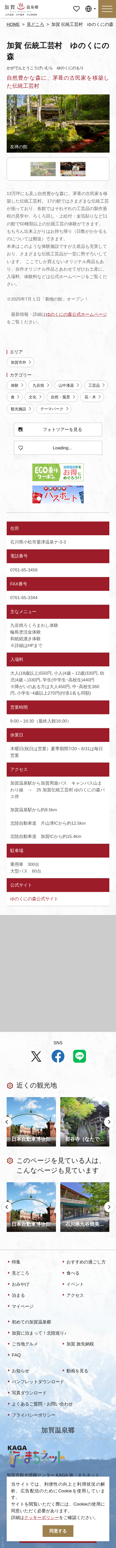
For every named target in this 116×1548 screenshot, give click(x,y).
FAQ (14, 1355)
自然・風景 (63, 397)
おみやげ (18, 1284)
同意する (58, 1531)
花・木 (93, 397)
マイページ (76, 4)
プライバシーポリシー (31, 1415)
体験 (17, 385)
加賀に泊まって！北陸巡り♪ (36, 1333)
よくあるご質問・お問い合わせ (40, 1404)
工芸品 (97, 385)
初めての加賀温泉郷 (29, 1322)
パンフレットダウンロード (35, 1382)
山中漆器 (69, 385)
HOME (13, 24)
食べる (70, 1273)
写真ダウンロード (27, 1393)
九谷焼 (41, 385)
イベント (72, 1284)
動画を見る (75, 1371)
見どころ (35, 24)
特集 (14, 1262)
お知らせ (18, 1371)
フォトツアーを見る (50, 430)
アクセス (72, 1295)
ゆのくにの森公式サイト (34, 898)
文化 (35, 397)
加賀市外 (21, 362)
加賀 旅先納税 (77, 1344)
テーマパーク (54, 409)
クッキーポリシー (41, 1517)
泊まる (16, 1295)
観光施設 (21, 409)
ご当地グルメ (22, 1344)
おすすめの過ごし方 (83, 1262)
